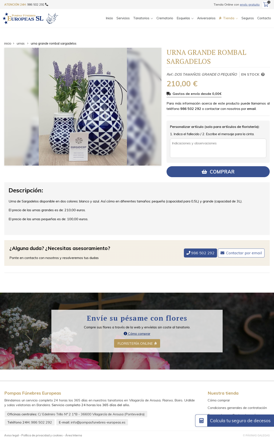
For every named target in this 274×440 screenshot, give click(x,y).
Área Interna (73, 435)
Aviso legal (11, 435)
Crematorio (164, 18)
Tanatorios (141, 18)
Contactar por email (244, 252)
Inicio (109, 18)
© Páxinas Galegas (256, 435)
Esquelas (183, 18)
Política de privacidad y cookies (42, 435)
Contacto (264, 18)
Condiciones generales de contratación (237, 408)
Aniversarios (206, 18)
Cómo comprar (137, 333)
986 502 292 (190, 108)
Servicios (123, 18)
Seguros (247, 18)
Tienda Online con (237, 4)
